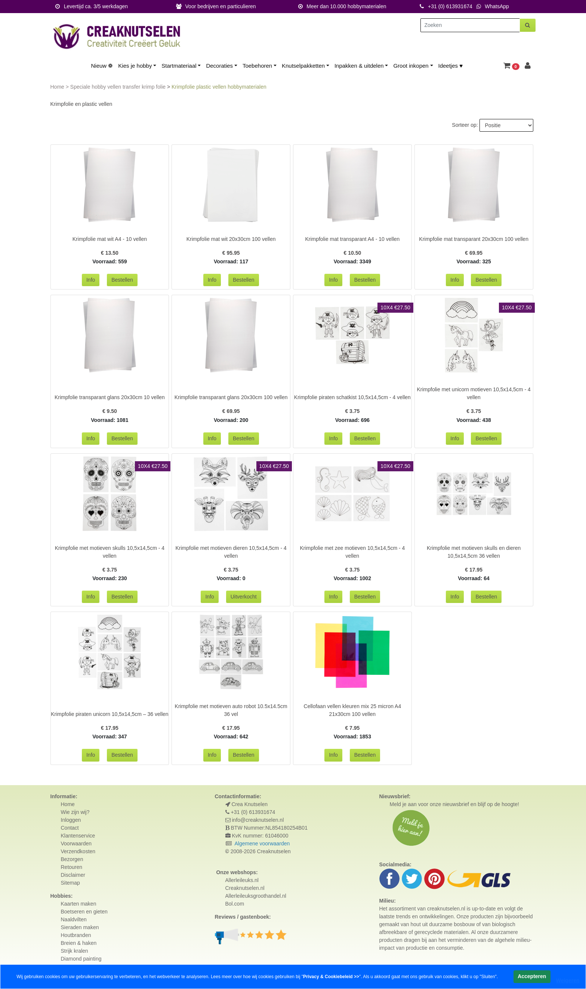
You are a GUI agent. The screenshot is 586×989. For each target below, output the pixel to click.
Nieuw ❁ (102, 65)
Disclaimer (73, 875)
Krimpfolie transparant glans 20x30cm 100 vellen (231, 397)
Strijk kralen (74, 951)
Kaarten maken (78, 904)
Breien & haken (79, 943)
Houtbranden (76, 935)
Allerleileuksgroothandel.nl (255, 896)
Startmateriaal (178, 65)
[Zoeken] (470, 25)
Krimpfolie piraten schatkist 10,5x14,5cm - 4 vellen (352, 397)
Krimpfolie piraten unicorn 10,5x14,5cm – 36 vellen (109, 714)
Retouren (72, 867)
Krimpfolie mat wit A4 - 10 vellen (110, 239)
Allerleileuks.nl (242, 880)
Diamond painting (81, 959)
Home (58, 87)
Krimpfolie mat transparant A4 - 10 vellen (352, 239)
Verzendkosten (78, 851)
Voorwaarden (76, 843)
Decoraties (219, 65)
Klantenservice (78, 836)
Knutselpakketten (303, 65)
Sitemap (70, 883)
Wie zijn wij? (75, 812)
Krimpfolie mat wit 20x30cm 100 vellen (231, 239)
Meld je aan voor (409, 804)
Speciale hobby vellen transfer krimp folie (118, 87)
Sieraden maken (80, 927)
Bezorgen (72, 859)
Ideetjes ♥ (450, 65)
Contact (70, 828)
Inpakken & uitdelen (359, 65)
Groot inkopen (410, 65)
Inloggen (71, 820)
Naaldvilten (74, 919)
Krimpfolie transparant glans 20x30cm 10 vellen (110, 397)
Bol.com (234, 904)
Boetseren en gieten (84, 912)
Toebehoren (257, 65)
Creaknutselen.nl (245, 888)
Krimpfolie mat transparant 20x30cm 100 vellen (473, 239)
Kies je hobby (135, 65)
